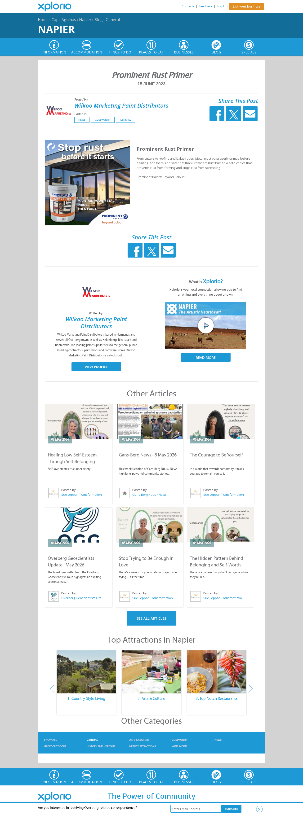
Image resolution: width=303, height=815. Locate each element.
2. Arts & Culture (151, 698)
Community (103, 119)
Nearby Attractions (142, 746)
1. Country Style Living (86, 698)
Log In (221, 6)
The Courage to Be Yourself (216, 455)
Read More (206, 357)
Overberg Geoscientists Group (83, 598)
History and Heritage (101, 746)
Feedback (205, 6)
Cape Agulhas (64, 19)
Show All (50, 739)
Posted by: (81, 99)
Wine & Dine (179, 746)
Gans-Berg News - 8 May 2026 (148, 455)
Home (43, 19)
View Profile (96, 366)
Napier (85, 19)
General (113, 19)
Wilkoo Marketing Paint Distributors (121, 105)
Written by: (96, 313)
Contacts (188, 6)
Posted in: (80, 114)
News (81, 119)
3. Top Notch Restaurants (217, 698)
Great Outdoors (55, 746)
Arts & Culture (139, 739)
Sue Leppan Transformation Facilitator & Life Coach (83, 494)
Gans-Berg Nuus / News (149, 494)
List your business (246, 6)
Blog (98, 19)
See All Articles (151, 618)
